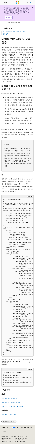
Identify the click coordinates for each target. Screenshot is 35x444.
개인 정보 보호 (5, 439)
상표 (10, 441)
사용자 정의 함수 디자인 (13, 23)
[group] (17, 277)
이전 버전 (13, 436)
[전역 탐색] (2, 2)
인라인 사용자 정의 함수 (9, 398)
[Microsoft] (17, 2)
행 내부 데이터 (18, 163)
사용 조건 (4, 441)
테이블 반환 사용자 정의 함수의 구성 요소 (15, 31)
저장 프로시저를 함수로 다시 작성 (12, 406)
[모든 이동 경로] (3, 22)
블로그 (20, 436)
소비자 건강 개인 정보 (19, 439)
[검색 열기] (27, 2)
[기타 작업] (32, 22)
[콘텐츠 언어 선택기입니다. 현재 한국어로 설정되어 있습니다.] (5, 427)
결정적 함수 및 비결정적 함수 (10, 402)
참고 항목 (5, 34)
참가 (27, 436)
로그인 (32, 2)
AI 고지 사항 (4, 436)
